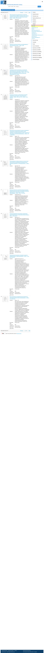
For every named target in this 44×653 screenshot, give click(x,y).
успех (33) (33, 26)
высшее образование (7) (36, 37)
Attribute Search (11, 650)
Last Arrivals (4, 651)
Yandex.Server (19, 333)
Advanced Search (4, 650)
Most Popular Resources (11, 651)
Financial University (27, 650)
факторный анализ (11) (36, 30)
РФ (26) (33, 28)
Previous (21, 12)
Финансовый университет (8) (37, 31)
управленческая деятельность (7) (37, 34)
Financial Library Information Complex (30, 651)
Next (29, 12)
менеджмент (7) (34, 33)
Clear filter (33, 25)
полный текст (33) (35, 27)
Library (15, 650)
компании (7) (34, 32)
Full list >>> (33, 38)
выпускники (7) (34, 36)
